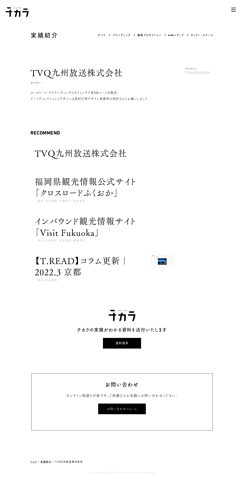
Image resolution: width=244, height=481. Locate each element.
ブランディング (122, 35)
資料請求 (122, 343)
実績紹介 (46, 461)
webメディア (176, 35)
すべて (102, 35)
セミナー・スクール (202, 35)
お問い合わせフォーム (122, 409)
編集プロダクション (149, 35)
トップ (33, 461)
